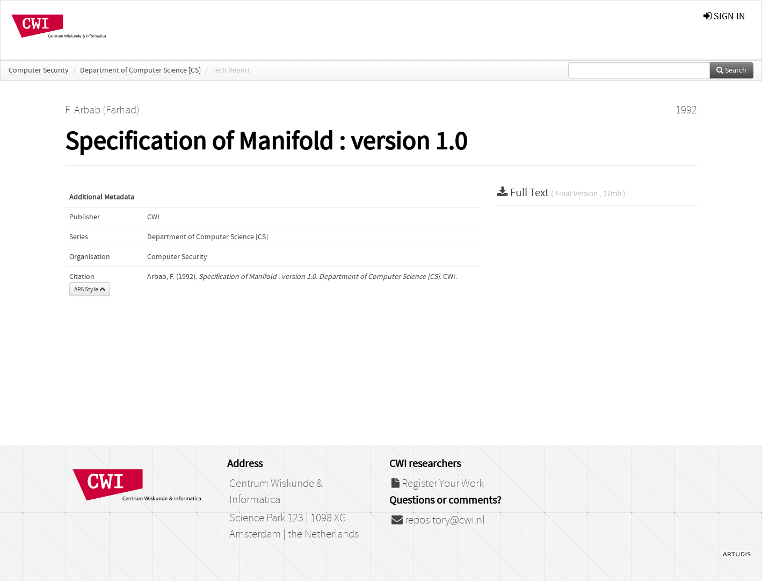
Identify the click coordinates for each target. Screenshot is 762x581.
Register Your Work (437, 483)
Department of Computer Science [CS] (140, 70)
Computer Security (39, 70)
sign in (724, 16)
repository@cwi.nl (438, 520)
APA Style (89, 289)
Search (731, 70)
